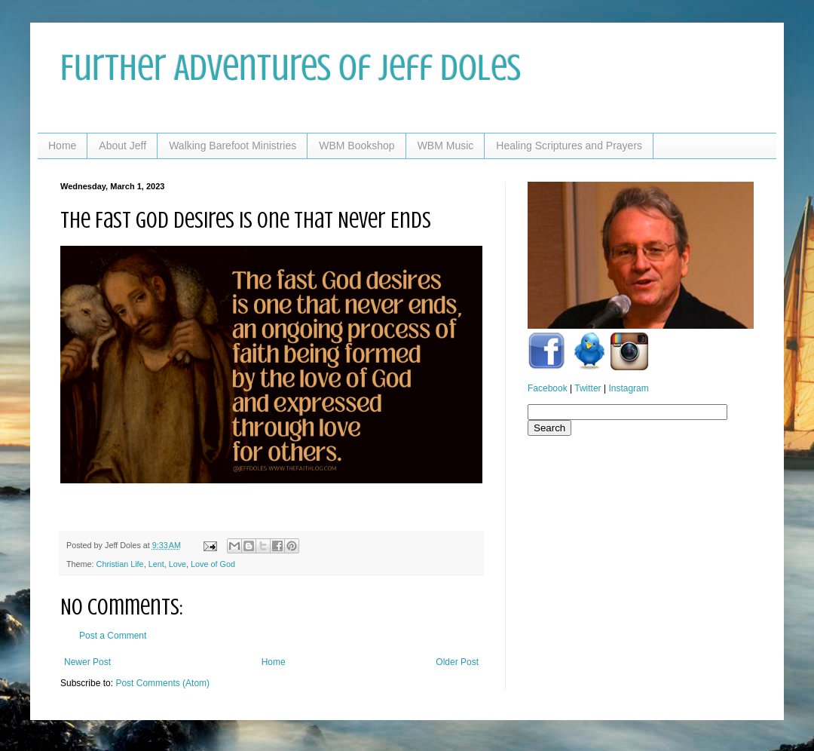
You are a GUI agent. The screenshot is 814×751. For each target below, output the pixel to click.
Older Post (457, 662)
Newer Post (87, 662)
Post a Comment (112, 635)
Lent (156, 564)
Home (62, 145)
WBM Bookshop (356, 145)
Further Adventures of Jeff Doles (290, 68)
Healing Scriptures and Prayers (569, 145)
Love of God (213, 564)
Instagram (628, 388)
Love (177, 564)
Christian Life (120, 564)
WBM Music (446, 145)
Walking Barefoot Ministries (232, 145)
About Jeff (122, 145)
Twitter (587, 388)
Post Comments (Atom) (162, 683)
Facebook (548, 388)
